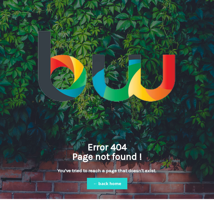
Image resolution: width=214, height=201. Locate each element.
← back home (107, 183)
